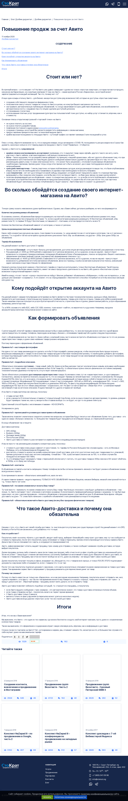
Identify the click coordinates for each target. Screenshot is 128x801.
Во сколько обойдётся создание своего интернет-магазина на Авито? (32, 52)
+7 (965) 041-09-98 (119, 4)
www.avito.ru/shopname (48, 128)
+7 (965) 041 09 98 (100, 775)
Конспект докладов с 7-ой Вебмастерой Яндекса (101, 735)
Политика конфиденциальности (70, 797)
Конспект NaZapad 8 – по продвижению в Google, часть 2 (18, 736)
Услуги (48, 769)
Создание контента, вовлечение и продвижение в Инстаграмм (20, 687)
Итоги (4, 69)
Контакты (49, 779)
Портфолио (50, 776)
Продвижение (51, 772)
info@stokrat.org (99, 779)
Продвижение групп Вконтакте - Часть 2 (56, 685)
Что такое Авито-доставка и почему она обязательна (25, 65)
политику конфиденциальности (97, 793)
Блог (47, 783)
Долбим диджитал (10, 39)
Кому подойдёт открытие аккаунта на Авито (21, 56)
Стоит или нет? (8, 48)
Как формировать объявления (14, 60)
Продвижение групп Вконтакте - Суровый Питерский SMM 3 (98, 687)
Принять (47, 797)
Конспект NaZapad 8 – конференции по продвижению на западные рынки (61, 737)
